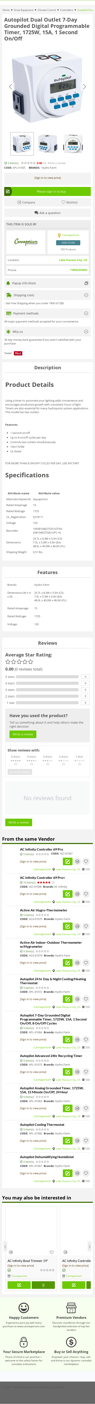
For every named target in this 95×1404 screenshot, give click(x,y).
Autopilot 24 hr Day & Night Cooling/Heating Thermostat (53, 981)
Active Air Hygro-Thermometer (43, 910)
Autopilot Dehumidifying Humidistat (47, 1157)
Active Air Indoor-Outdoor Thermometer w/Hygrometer (51, 944)
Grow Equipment (23, 10)
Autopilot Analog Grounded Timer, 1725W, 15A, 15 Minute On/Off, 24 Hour (52, 1090)
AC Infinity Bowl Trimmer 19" (28, 1261)
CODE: (8, 168)
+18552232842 (78, 270)
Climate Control (47, 10)
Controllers (66, 10)
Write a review (57, 163)
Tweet (8, 353)
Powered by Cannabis (51, 1387)
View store (68, 242)
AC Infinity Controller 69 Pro (41, 849)
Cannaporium (42, 869)
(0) (44, 163)
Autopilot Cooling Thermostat (42, 1124)
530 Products (68, 249)
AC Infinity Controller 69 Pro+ (42, 877)
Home (6, 10)
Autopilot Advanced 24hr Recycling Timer (51, 1056)
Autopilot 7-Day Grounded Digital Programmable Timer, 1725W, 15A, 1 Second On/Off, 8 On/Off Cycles (53, 1019)
